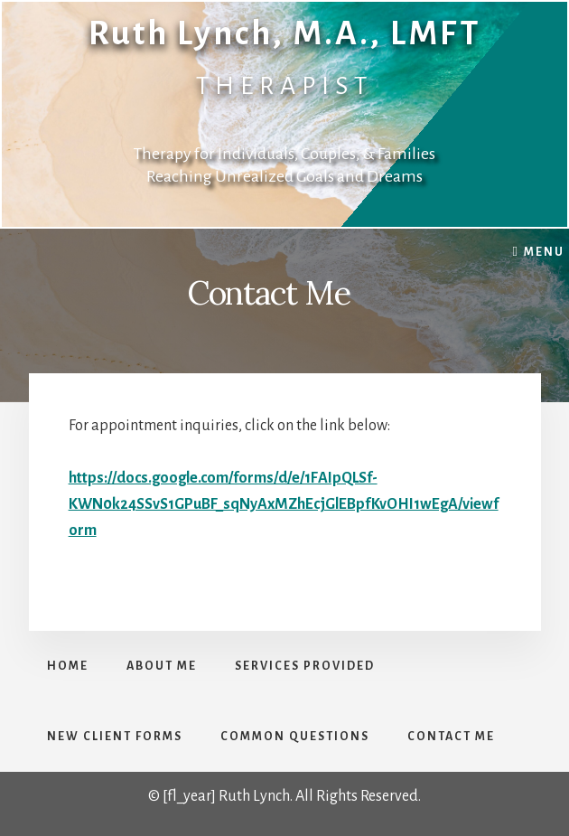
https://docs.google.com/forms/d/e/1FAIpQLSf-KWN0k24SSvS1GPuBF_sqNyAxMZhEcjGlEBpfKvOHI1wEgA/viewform (284, 505)
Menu (544, 252)
